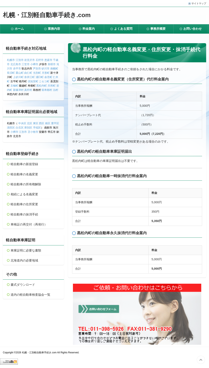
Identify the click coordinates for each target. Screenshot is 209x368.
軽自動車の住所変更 (24, 204)
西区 (41, 123)
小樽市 (34, 64)
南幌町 (54, 68)
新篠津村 (18, 89)
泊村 (55, 89)
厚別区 (28, 127)
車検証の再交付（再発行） (29, 224)
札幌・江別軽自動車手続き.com (47, 15)
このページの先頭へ (201, 360)
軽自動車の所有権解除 (26, 184)
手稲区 (37, 127)
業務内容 (54, 28)
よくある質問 (123, 28)
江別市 (20, 60)
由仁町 (28, 72)
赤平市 (17, 68)
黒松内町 (41, 85)
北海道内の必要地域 (24, 260)
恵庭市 (48, 60)
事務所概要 (158, 28)
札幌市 (11, 60)
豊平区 (55, 123)
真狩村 (28, 89)
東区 (35, 123)
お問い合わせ (192, 28)
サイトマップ (198, 3)
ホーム (19, 28)
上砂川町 (18, 77)
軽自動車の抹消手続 (24, 214)
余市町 (48, 77)
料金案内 (88, 28)
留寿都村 (47, 89)
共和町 (52, 85)
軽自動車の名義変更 (24, 174)
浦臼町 (40, 77)
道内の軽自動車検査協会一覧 (30, 294)
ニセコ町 (44, 81)
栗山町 (20, 72)
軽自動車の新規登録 (24, 164)
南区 (47, 123)
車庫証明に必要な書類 (26, 250)
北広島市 (15, 64)
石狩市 (40, 60)
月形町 (46, 72)
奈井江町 (29, 77)
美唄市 (52, 64)
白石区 (20, 127)
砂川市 (46, 68)
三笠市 (26, 64)
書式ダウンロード (23, 284)
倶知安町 (33, 81)
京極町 (14, 85)
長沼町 (11, 72)
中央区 (22, 123)
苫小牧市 (33, 131)
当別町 (37, 72)
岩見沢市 (29, 60)
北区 (29, 123)
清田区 (11, 127)
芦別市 (37, 68)
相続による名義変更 (24, 194)
